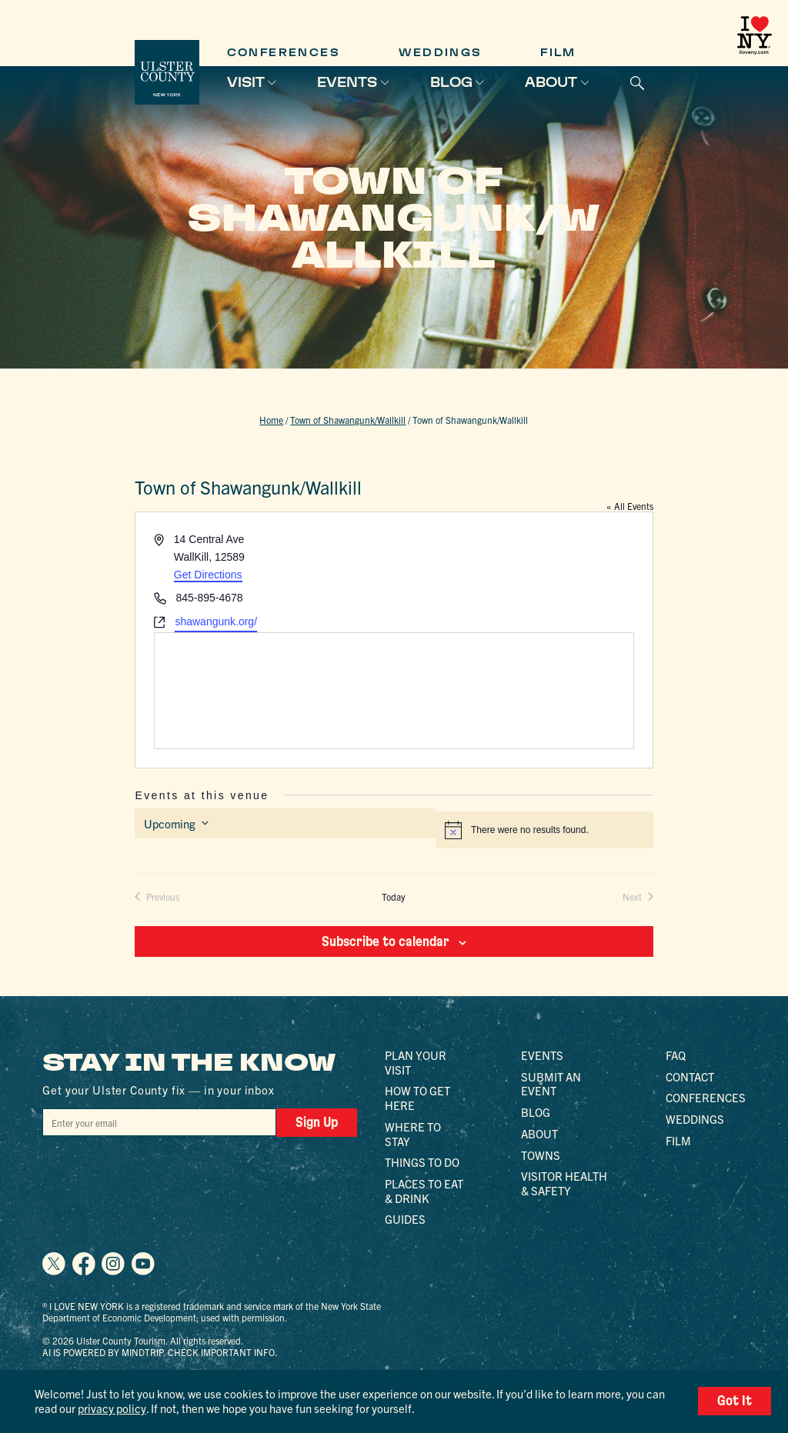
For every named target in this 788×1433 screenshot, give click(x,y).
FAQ (676, 1055)
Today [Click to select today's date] (394, 896)
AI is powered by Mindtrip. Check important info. (159, 1352)
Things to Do (422, 1162)
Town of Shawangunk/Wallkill (348, 419)
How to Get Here (417, 1097)
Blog (451, 82)
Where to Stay (413, 1133)
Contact (690, 1076)
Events (347, 82)
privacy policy (112, 1408)
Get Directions (208, 574)
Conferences (283, 52)
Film (558, 52)
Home (271, 419)
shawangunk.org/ (216, 621)
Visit (246, 82)
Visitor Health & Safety (564, 1183)
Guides (405, 1218)
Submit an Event (551, 1083)
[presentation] (159, 1166)
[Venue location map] (394, 690)
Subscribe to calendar (385, 941)
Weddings (440, 52)
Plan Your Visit (415, 1062)
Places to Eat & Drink (424, 1190)
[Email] (159, 1122)
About (551, 82)
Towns (540, 1155)
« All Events (629, 506)
